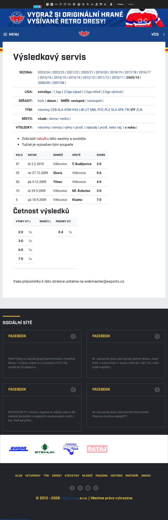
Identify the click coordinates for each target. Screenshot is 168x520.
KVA (75, 109)
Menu (14, 35)
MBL (93, 109)
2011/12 (103, 77)
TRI (127, 109)
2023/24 (44, 72)
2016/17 (145, 72)
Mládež (87, 500)
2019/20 (101, 72)
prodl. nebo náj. (111, 127)
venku (64, 118)
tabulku (43, 138)
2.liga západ (72, 91)
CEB (54, 109)
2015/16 (45, 77)
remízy (57, 127)
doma (53, 118)
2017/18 (130, 72)
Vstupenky (32, 500)
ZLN (139, 109)
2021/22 (73, 72)
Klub (18, 500)
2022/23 (58, 72)
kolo (41, 100)
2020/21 (87, 72)
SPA (121, 109)
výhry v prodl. (74, 127)
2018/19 (116, 72)
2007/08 (58, 82)
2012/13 (89, 77)
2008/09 (44, 82)
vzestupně (94, 100)
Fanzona (102, 500)
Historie (116, 500)
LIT (87, 109)
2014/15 (60, 77)
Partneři (132, 500)
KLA (60, 109)
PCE (101, 109)
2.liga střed (92, 91)
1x (30, 232)
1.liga (57, 91)
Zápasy (57, 500)
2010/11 (118, 77)
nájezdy (91, 127)
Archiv (146, 500)
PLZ (107, 109)
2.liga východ (112, 91)
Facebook (17, 396)
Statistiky (72, 500)
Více (155, 35)
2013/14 (74, 77)
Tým (46, 500)
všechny (44, 109)
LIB (81, 109)
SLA (114, 109)
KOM (67, 109)
